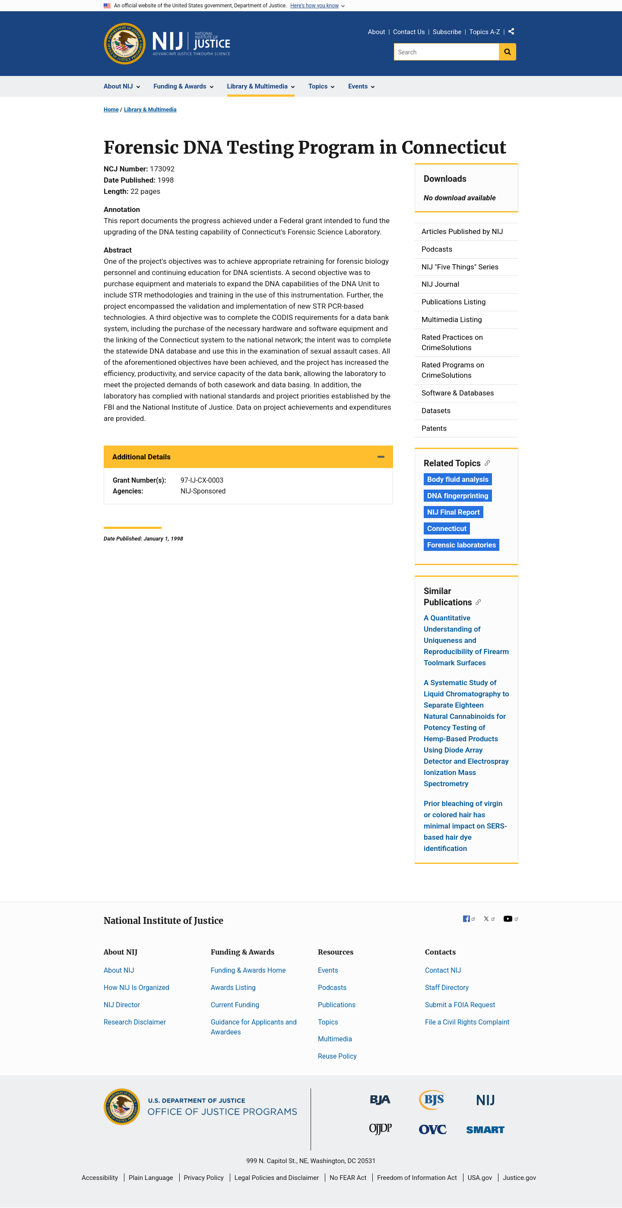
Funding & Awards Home (248, 970)
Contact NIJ (443, 970)
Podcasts (332, 987)
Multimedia (335, 1039)
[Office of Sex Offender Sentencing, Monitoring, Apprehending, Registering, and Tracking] (485, 1127)
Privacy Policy (204, 1178)
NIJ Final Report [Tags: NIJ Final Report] (453, 512)
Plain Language (151, 1178)
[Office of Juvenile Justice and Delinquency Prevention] (380, 1131)
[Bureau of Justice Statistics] (433, 1106)
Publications (336, 1005)
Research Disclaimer (135, 1022)
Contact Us (409, 32)
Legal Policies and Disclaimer (277, 1178)
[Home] (191, 43)
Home (111, 109)
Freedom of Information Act (417, 1178)
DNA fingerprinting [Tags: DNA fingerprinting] (458, 495)
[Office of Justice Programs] (125, 43)
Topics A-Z (485, 32)
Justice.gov (519, 1178)
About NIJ (119, 970)
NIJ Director (122, 1005)
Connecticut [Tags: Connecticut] (446, 528)
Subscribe (447, 32)
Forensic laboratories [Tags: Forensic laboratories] (461, 545)
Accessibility (100, 1178)
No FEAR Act (348, 1178)
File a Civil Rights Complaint (467, 1022)
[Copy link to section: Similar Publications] (476, 601)
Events (328, 970)
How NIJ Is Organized (136, 987)
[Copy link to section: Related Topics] (485, 462)
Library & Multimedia (150, 109)
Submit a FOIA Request (460, 1005)
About (376, 32)
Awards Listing (233, 987)
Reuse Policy (337, 1056)
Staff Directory (447, 987)
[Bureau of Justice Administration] (380, 1096)
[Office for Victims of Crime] (433, 1129)
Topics (328, 1022)
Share (514, 33)
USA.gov (480, 1178)
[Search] (446, 51)
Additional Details (141, 456)
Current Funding (235, 1005)
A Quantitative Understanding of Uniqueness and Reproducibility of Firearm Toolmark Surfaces (466, 640)
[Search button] (507, 51)
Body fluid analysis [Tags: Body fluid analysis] (458, 479)
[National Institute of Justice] (485, 1096)
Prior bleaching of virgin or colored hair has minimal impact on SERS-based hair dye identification (465, 826)
